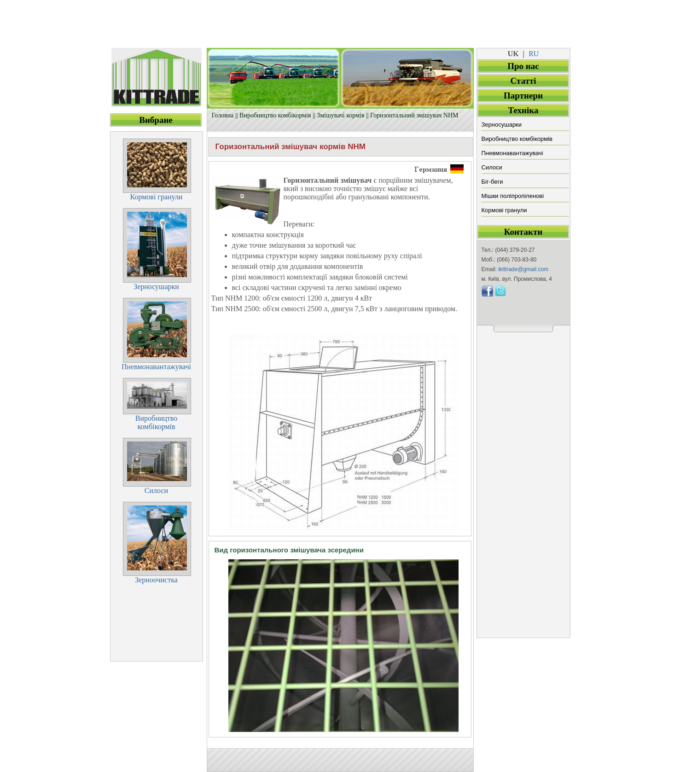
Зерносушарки (502, 124)
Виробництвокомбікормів (156, 422)
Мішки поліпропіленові (513, 195)
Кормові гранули (504, 210)
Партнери (523, 95)
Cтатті (523, 81)
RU (534, 54)
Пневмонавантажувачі (512, 153)
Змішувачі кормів (340, 115)
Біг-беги (492, 181)
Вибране (156, 120)
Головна (223, 115)
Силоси (492, 167)
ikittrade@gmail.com (523, 269)
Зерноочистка (156, 580)
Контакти (523, 232)
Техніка (523, 110)
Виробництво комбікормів (275, 115)
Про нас (523, 66)
